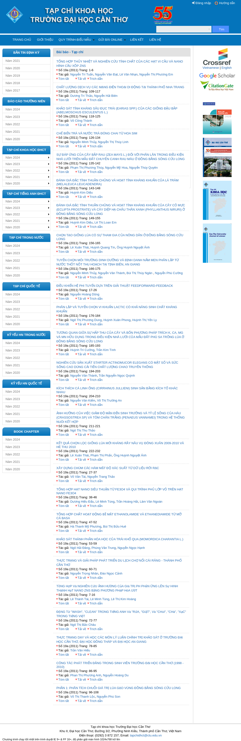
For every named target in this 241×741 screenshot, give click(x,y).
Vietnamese (211, 67)
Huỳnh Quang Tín (102, 247)
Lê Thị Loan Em (106, 222)
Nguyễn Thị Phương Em (156, 74)
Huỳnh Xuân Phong (117, 320)
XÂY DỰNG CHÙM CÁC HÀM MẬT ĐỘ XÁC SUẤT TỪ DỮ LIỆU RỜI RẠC (107, 468)
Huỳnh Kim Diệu (81, 192)
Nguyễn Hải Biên (105, 96)
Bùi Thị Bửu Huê (114, 526)
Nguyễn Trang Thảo (101, 476)
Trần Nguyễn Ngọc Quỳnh (117, 375)
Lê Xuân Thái (79, 247)
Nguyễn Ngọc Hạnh (131, 548)
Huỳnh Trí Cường (82, 350)
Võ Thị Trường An (109, 400)
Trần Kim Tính (105, 350)
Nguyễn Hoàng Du (116, 675)
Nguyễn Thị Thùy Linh (113, 142)
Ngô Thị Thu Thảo (82, 430)
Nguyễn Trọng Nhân (84, 573)
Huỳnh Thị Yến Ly (144, 320)
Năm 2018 (13, 83)
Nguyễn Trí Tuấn (81, 74)
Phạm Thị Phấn (101, 455)
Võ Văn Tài (78, 476)
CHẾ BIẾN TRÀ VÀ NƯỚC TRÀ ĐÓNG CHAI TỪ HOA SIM (96, 133)
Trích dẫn (96, 78)
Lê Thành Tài (79, 599)
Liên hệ (155, 39)
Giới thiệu (45, 39)
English (227, 67)
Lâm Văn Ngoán (151, 501)
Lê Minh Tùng (105, 501)
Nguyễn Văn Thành (111, 273)
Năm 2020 (13, 68)
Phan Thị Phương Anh (85, 675)
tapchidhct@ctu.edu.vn (146, 735)
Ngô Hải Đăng (80, 548)
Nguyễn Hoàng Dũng (84, 294)
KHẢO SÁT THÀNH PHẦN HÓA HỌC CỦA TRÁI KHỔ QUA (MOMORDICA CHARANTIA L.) (119, 539)
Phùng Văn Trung (103, 548)
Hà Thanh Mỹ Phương (85, 526)
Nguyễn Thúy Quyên (143, 167)
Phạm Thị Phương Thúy (86, 167)
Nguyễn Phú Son (108, 696)
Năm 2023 (13, 117)
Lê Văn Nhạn (129, 74)
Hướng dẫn (227, 3)
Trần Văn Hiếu (80, 650)
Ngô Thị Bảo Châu (83, 624)
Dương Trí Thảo (81, 96)
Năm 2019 (13, 75)
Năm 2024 (13, 109)
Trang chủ (21, 39)
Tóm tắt (63, 78)
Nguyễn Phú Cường (169, 273)
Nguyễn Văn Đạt (106, 74)
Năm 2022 (13, 124)
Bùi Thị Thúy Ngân (140, 273)
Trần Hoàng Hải (127, 501)
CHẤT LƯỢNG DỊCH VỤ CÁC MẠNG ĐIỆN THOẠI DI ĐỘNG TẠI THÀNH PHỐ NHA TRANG (120, 87)
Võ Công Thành (81, 120)
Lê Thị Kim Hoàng (123, 599)
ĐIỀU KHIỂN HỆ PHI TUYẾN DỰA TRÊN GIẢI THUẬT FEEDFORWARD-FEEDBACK (114, 285)
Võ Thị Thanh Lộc (82, 696)
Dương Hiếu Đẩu (82, 501)
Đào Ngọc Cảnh (111, 573)
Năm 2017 (13, 90)
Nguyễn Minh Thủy (83, 142)
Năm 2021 (13, 61)
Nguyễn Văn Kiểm (82, 400)
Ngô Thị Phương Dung (86, 320)
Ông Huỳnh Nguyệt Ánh (133, 247)
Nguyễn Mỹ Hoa (116, 167)
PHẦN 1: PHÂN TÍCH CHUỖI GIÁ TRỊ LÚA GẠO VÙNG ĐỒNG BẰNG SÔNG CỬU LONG (118, 688)
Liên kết (137, 39)
